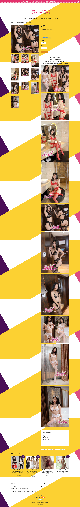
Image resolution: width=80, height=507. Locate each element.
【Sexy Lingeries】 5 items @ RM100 (21, 22)
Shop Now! (52, 1)
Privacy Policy (40, 504)
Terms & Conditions (33, 18)
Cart (68, 3)
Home (12, 22)
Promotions (43, 34)
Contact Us (55, 18)
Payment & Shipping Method (45, 18)
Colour (42, 40)
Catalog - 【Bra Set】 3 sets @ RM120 (18, 489)
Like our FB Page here (15, 486)
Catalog (24, 18)
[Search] (14, 4)
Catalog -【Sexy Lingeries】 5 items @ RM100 (19, 488)
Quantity (42, 45)
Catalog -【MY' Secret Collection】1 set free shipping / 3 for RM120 (23, 491)
